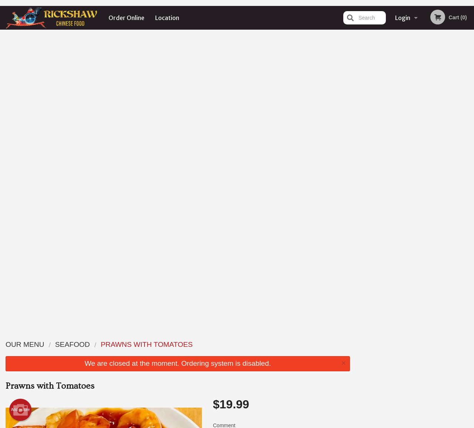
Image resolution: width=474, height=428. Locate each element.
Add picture (20, 117)
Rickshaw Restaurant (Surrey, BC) (112, 334)
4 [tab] (426, 153)
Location (167, 17)
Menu (218, 344)
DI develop (248, 403)
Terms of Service (249, 423)
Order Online (126, 17)
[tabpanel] (415, 105)
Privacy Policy (209, 423)
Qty (234, 172)
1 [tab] (393, 153)
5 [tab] (437, 153)
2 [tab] (404, 153)
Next (468, 105)
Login (402, 17)
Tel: (357, 362)
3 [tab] (415, 153)
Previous (361, 105)
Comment (281, 142)
